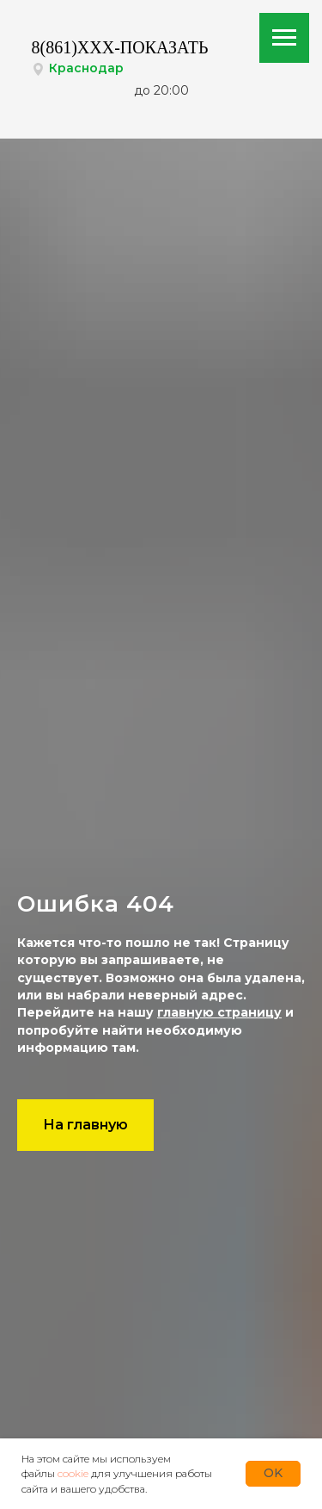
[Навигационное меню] (284, 37)
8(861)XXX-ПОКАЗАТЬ (120, 47)
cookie (73, 1473)
